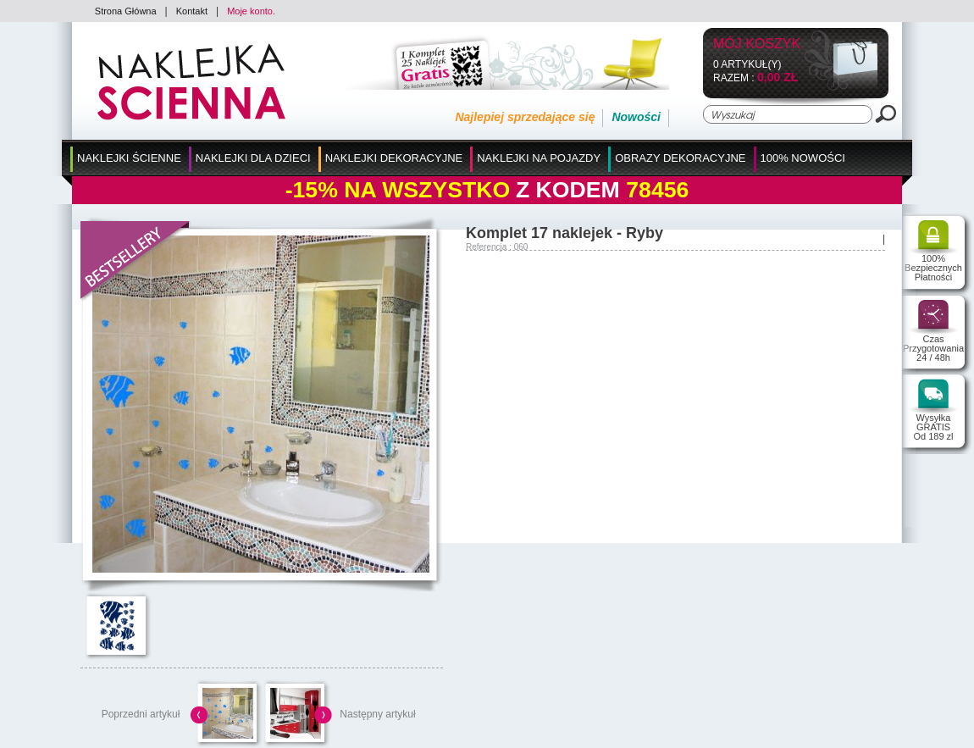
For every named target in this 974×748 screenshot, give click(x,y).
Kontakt (192, 11)
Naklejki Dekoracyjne (394, 158)
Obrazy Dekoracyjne (680, 158)
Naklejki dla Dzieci (253, 158)
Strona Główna (126, 11)
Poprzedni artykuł (141, 714)
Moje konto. (251, 11)
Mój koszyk (756, 44)
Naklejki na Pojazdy (538, 158)
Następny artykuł (377, 714)
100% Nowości (803, 158)
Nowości (636, 117)
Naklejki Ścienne (129, 158)
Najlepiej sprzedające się (525, 117)
